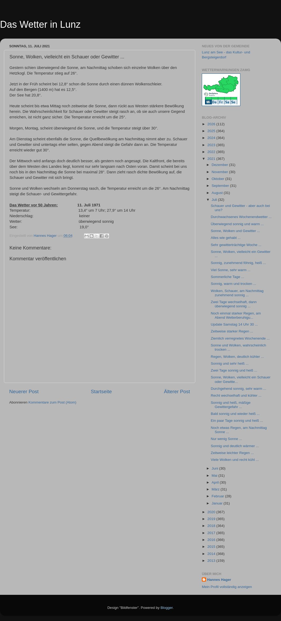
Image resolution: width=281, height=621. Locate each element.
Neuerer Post (24, 391)
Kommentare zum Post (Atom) (52, 402)
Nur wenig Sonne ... (226, 439)
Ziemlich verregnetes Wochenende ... (240, 338)
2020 (211, 512)
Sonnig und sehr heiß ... (230, 363)
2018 (211, 526)
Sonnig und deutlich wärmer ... (235, 446)
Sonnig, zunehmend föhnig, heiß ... (238, 263)
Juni (215, 468)
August (218, 193)
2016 (211, 540)
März (216, 489)
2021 (211, 159)
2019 (211, 519)
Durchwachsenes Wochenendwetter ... (241, 217)
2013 (211, 561)
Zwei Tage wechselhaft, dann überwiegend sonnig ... (234, 304)
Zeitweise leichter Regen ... (232, 453)
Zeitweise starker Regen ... (232, 331)
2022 (211, 152)
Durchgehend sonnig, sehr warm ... (238, 389)
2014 (211, 554)
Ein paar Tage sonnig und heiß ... (237, 421)
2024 (211, 138)
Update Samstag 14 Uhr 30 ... (234, 324)
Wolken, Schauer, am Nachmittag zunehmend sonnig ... (237, 293)
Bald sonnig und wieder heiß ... (235, 414)
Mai (215, 476)
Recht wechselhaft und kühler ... (236, 395)
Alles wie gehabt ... (226, 238)
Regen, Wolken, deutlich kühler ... (237, 357)
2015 (211, 547)
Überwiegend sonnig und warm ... (237, 224)
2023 (211, 145)
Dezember (220, 165)
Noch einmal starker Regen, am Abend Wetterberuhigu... (236, 315)
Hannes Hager (219, 580)
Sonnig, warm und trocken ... (233, 284)
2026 (211, 124)
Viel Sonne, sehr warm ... (231, 270)
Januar (217, 503)
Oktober (218, 179)
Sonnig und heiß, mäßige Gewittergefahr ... (231, 405)
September (221, 186)
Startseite (101, 391)
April (216, 482)
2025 (211, 131)
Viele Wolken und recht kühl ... (235, 460)
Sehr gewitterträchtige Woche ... (236, 245)
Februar (218, 496)
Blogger (167, 608)
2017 (211, 533)
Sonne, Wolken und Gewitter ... (235, 231)
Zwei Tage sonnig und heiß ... (234, 370)
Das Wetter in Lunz (40, 24)
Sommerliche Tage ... (227, 277)
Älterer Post (177, 391)
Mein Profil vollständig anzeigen (227, 587)
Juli (215, 200)
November (220, 172)
